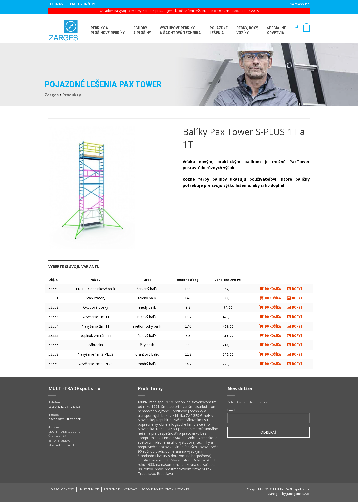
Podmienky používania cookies (165, 489)
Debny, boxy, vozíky (247, 30)
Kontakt (130, 489)
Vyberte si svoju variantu (73, 266)
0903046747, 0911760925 (64, 406)
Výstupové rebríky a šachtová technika (180, 30)
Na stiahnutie (300, 4)
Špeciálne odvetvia (276, 30)
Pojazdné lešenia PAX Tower (103, 84)
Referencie (112, 489)
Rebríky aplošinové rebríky (108, 30)
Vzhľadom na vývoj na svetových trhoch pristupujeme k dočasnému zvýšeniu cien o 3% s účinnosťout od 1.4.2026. (179, 11)
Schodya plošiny (142, 30)
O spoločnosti (62, 489)
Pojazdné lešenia (219, 30)
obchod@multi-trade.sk (64, 419)
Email (231, 410)
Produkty (71, 95)
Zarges (52, 95)
